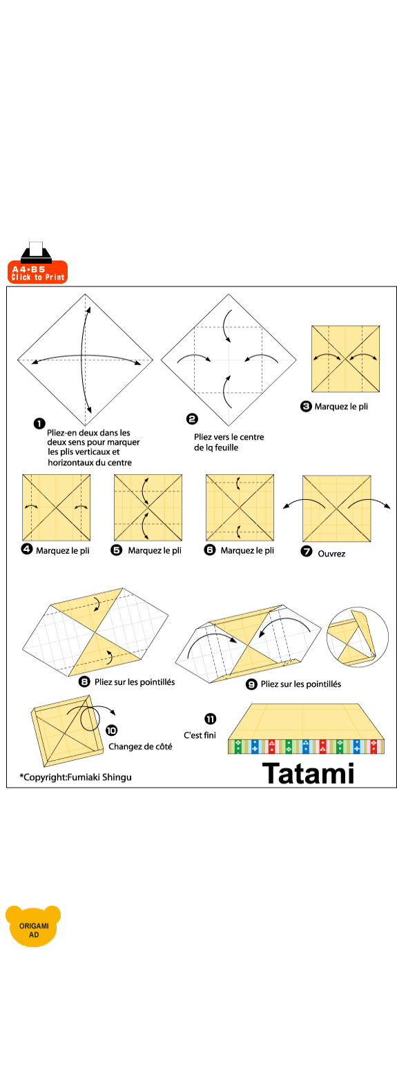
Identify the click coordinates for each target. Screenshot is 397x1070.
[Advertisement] (138, 146)
